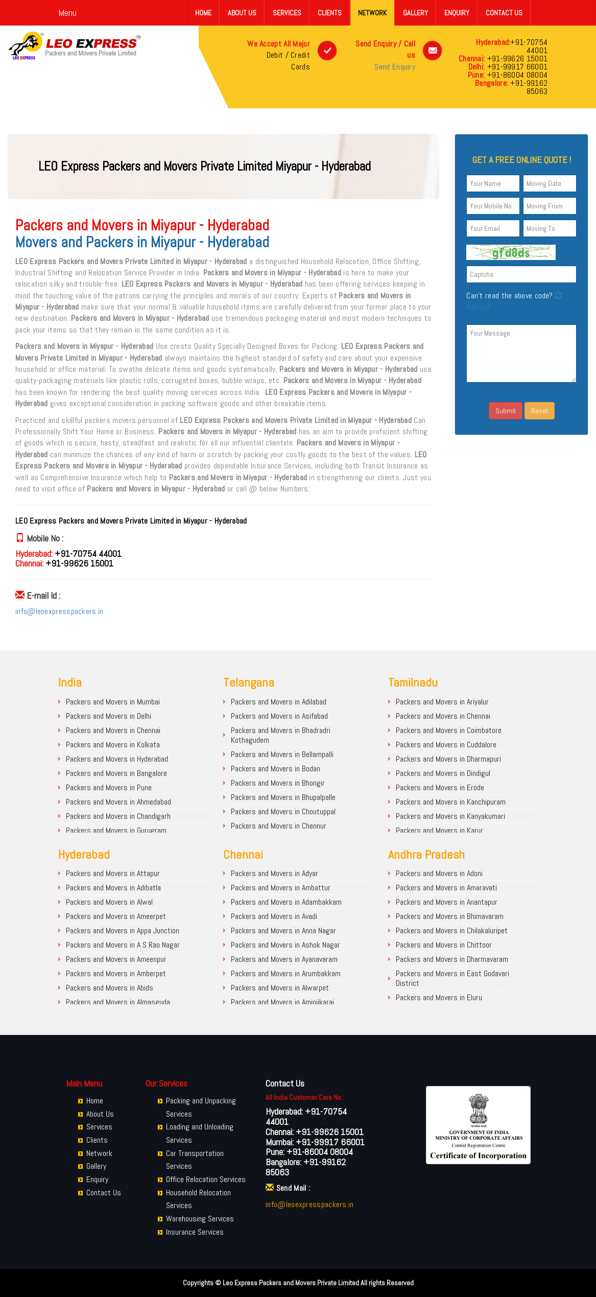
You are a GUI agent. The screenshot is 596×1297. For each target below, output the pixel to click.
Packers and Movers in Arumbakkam (286, 973)
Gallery (415, 12)
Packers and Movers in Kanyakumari (450, 816)
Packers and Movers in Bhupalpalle (283, 797)
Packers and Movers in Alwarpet (280, 987)
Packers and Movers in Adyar (274, 873)
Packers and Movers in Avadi (274, 916)
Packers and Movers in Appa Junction (122, 930)
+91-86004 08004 (516, 74)
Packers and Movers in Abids (109, 987)
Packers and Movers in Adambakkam (286, 902)
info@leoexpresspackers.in (59, 611)
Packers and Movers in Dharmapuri (448, 758)
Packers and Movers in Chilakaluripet (452, 930)
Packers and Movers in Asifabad (279, 716)
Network (372, 12)
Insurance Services (195, 1232)
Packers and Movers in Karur (439, 830)
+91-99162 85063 (527, 87)
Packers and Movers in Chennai (113, 730)
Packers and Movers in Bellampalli (282, 754)
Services (287, 12)
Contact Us (504, 12)
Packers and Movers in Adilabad (278, 701)
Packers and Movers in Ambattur (280, 887)
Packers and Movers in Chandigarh (118, 816)
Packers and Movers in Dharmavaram (452, 959)
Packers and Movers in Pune (109, 787)
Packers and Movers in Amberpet (116, 973)
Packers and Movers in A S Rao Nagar (123, 944)
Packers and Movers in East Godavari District (452, 978)
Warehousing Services (200, 1218)
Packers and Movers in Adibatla (113, 887)
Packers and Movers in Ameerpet (116, 916)
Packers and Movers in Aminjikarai (282, 1002)
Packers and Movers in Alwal (109, 902)
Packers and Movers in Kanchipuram (451, 801)
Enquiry (456, 12)
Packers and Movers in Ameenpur (116, 959)
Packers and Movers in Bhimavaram (450, 916)
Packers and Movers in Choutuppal (283, 811)
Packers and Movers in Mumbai (113, 701)
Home (203, 12)
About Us (242, 12)
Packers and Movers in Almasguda (118, 1002)
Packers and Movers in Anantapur (446, 902)
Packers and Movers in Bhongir (278, 782)
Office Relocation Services (206, 1179)
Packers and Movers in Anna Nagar (283, 930)
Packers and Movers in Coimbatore (449, 730)
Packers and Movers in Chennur (278, 825)
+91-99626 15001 (516, 58)
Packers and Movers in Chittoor (444, 944)
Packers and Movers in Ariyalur (442, 701)
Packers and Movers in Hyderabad (117, 758)
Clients (330, 12)
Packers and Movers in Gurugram (116, 830)
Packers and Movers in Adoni (439, 873)
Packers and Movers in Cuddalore (446, 744)
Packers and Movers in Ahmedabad (118, 801)
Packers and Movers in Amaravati (446, 887)
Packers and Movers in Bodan (275, 768)
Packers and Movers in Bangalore (116, 773)
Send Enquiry (394, 66)
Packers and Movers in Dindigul (443, 773)
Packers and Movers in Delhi (108, 716)
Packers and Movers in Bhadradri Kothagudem (280, 735)
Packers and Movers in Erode (440, 787)
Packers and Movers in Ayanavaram (284, 959)
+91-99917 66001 (516, 66)
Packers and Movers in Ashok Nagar (285, 944)
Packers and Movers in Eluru (439, 997)
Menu (67, 12)
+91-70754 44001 (528, 46)
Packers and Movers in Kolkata (113, 744)
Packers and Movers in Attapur (113, 873)
